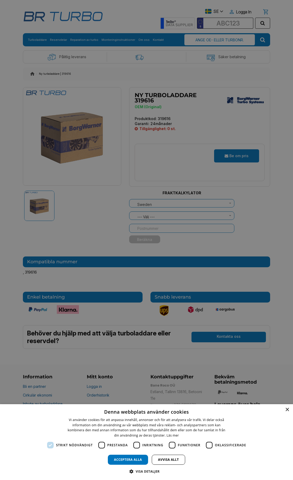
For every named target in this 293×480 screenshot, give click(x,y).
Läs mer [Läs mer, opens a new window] (172, 435)
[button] (146, 471)
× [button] (287, 410)
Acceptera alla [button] (128, 459)
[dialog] (146, 442)
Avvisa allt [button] (168, 459)
